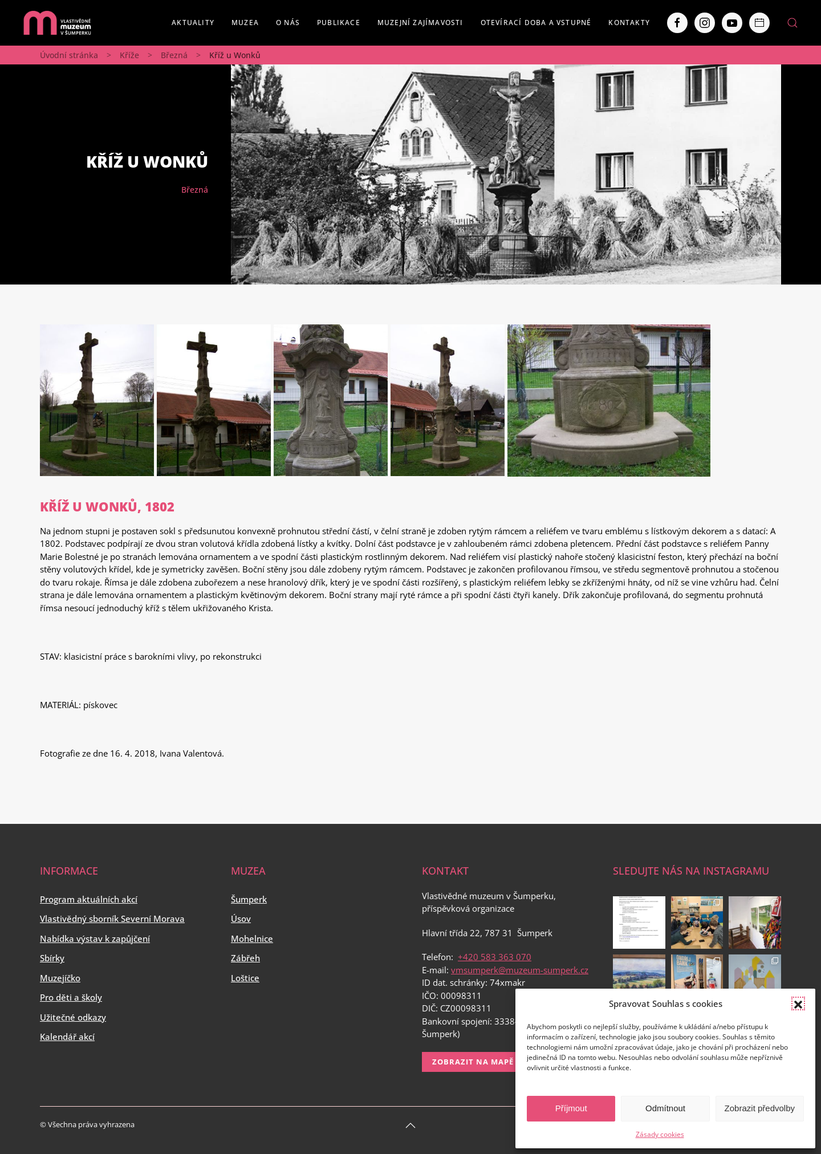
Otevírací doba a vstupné (536, 22)
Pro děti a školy (71, 997)
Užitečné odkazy (73, 1017)
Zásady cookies (660, 1134)
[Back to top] (410, 1125)
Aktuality (193, 22)
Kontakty (629, 22)
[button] (798, 1003)
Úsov (241, 918)
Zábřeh (245, 958)
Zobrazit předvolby (760, 1108)
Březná (174, 55)
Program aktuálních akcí (88, 899)
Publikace (338, 22)
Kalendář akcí (67, 1036)
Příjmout (571, 1108)
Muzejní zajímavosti (420, 22)
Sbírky (52, 958)
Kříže (129, 55)
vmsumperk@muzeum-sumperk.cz (519, 970)
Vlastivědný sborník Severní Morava (112, 918)
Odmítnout (665, 1108)
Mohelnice (252, 938)
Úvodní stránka (69, 55)
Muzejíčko (60, 978)
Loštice (245, 978)
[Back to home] (57, 23)
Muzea (245, 22)
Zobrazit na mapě (473, 1062)
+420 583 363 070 (494, 956)
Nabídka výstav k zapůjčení (95, 938)
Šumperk (249, 899)
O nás (288, 22)
